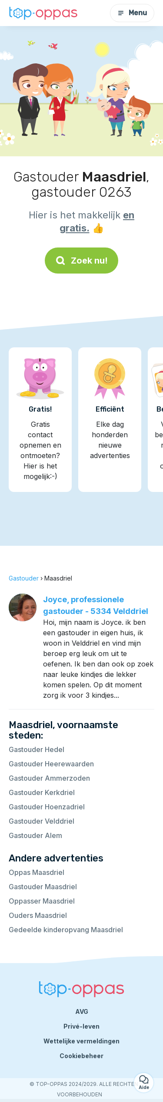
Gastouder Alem (35, 835)
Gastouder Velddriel (41, 821)
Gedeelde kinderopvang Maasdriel (66, 929)
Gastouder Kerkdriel (42, 792)
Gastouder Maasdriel (43, 886)
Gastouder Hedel (36, 749)
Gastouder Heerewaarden (51, 763)
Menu (132, 13)
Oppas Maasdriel (36, 872)
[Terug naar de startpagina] (43, 13)
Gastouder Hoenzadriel (47, 806)
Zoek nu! (81, 260)
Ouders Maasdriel (38, 915)
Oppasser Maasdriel (42, 901)
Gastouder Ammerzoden (49, 778)
